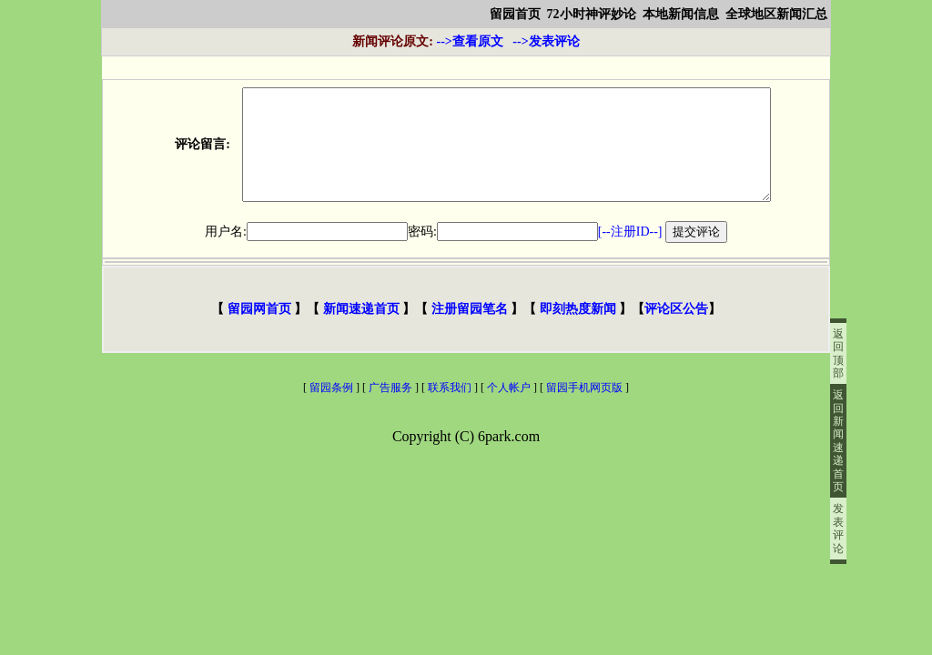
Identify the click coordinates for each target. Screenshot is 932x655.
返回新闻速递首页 (838, 440)
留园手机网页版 (585, 409)
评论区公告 (676, 331)
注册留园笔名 (469, 331)
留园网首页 (259, 331)
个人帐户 (508, 409)
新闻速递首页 (360, 331)
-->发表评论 (545, 41)
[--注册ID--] (630, 253)
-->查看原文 (427, 41)
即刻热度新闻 (577, 331)
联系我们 (449, 409)
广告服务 (390, 409)
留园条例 (331, 409)
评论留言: (190, 155)
